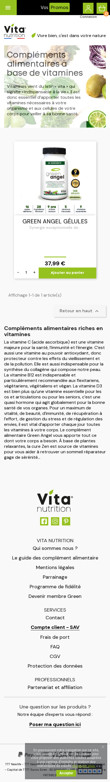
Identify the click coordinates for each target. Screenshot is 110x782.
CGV (55, 656)
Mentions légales (55, 567)
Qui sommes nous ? (55, 548)
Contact (55, 617)
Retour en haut (80, 311)
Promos (59, 7)
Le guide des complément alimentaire (55, 558)
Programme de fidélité (55, 586)
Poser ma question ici (55, 724)
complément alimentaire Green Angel (47, 432)
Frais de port (55, 637)
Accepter (66, 773)
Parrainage (55, 577)
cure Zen (40, 446)
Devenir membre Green (55, 596)
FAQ (55, 646)
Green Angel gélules (55, 221)
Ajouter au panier (67, 273)
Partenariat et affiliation (55, 687)
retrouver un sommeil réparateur (73, 452)
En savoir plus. (84, 766)
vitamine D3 (90, 386)
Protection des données (55, 666)
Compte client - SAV (55, 627)
